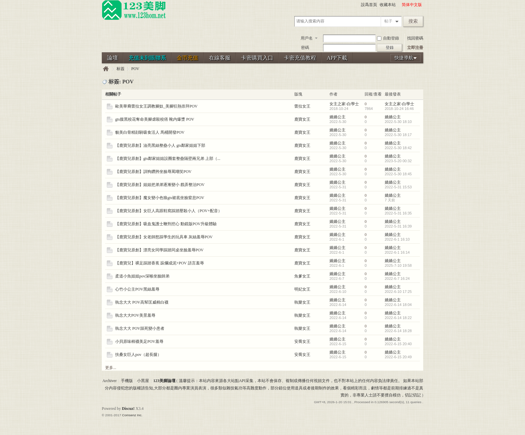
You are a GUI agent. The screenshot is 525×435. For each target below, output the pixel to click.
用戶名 (307, 38)
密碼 (305, 47)
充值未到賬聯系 (147, 58)
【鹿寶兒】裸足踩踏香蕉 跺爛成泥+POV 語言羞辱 (159, 263)
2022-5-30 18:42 (398, 148)
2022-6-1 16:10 (397, 239)
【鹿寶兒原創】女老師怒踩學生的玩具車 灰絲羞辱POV (164, 237)
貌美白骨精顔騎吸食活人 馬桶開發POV (149, 132)
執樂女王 (302, 302)
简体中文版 (412, 4)
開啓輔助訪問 (398, 5)
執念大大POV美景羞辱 (135, 315)
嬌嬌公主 (337, 117)
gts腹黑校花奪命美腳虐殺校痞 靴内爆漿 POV (154, 119)
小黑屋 (143, 380)
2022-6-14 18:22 (398, 318)
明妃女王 (302, 289)
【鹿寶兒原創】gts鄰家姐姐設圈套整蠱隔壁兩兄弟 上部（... (167, 158)
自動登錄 (388, 38)
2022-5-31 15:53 (398, 187)
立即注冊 (415, 47)
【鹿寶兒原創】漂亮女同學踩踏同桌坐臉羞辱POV (159, 250)
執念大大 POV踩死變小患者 (139, 328)
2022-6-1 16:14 (397, 252)
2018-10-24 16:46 (399, 109)
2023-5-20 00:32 (398, 161)
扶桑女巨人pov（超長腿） (138, 354)
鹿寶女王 (302, 119)
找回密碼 (415, 38)
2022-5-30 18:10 (398, 122)
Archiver (109, 380)
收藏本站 (388, 4)
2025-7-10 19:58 (398, 265)
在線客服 (219, 58)
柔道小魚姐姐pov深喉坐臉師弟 (142, 276)
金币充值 (187, 58)
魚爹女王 (302, 276)
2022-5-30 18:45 (398, 174)
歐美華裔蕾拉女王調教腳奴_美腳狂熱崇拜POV (156, 106)
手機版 (127, 380)
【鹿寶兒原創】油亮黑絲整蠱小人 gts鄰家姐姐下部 (160, 145)
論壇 (112, 58)
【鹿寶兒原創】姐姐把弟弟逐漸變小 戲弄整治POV (160, 184)
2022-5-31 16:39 (398, 226)
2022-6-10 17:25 (398, 292)
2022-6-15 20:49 (398, 357)
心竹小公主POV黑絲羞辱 (137, 289)
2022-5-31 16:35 (398, 213)
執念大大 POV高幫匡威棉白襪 (141, 302)
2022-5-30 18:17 (398, 135)
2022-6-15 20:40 (398, 344)
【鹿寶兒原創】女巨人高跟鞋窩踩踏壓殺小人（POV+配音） (168, 210)
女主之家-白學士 (344, 104)
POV (135, 68)
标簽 (121, 68)
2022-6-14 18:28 (398, 331)
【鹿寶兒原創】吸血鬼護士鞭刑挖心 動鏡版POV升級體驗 (166, 224)
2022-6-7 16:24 (397, 278)
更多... (110, 367)
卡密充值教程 (300, 58)
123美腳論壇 (106, 69)
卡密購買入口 (257, 58)
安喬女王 (302, 341)
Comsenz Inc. (132, 415)
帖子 (388, 21)
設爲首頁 (369, 4)
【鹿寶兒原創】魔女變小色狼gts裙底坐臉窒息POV (159, 197)
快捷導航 (403, 57)
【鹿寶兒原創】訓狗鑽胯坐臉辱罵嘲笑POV (153, 171)
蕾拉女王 (302, 106)
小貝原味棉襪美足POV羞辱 (139, 341)
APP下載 (337, 58)
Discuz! (128, 408)
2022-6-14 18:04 (398, 305)
